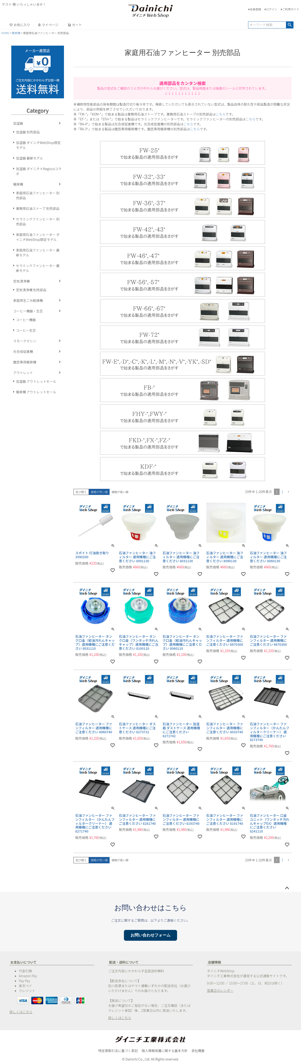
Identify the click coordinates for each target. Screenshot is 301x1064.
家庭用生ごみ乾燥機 (28, 300)
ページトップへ (287, 888)
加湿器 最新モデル (29, 158)
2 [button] (282, 491)
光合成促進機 (23, 351)
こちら (221, 114)
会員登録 (255, 9)
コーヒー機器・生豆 (28, 311)
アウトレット (23, 372)
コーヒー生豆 (26, 330)
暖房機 (16, 33)
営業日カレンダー (220, 990)
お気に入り (19, 24)
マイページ (48, 24)
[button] (288, 492)
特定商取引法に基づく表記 (118, 1050)
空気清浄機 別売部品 (31, 289)
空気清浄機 (21, 281)
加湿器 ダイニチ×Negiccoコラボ (38, 171)
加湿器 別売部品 (28, 132)
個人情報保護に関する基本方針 (165, 1050)
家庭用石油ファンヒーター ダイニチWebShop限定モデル (37, 237)
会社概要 (198, 1050)
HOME (5, 33)
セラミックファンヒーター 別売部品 (37, 221)
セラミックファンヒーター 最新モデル (37, 268)
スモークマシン (24, 341)
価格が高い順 (119, 492)
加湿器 (18, 123)
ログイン (271, 9)
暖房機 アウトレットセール (36, 392)
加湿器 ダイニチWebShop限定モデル (38, 145)
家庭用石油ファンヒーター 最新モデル (37, 252)
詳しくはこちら (20, 1011)
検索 (289, 25)
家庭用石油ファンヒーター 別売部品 (37, 195)
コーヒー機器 (26, 319)
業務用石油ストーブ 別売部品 (37, 208)
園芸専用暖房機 (24, 362)
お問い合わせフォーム (150, 935)
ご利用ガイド (290, 9)
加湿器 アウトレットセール (36, 381)
